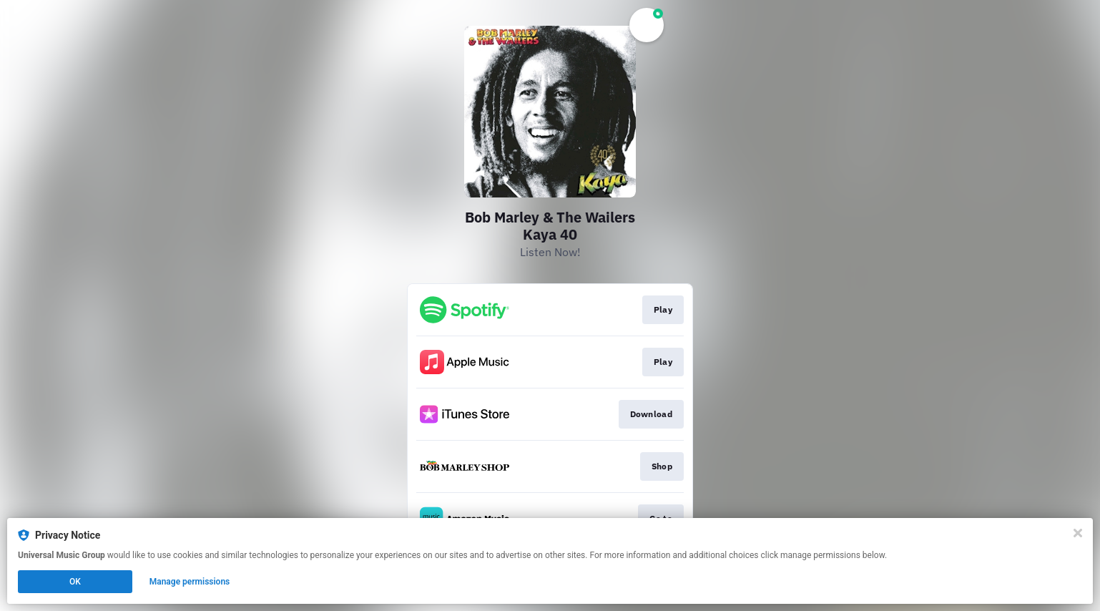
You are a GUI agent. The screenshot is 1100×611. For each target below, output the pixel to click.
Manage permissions (189, 582)
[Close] (1077, 533)
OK (75, 582)
